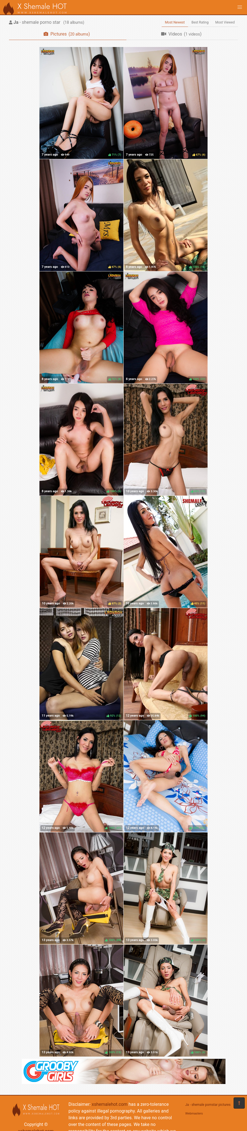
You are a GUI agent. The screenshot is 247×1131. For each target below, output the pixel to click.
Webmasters (194, 1113)
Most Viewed (225, 22)
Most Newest (175, 22)
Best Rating (199, 22)
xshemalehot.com (110, 1104)
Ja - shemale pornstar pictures (207, 1105)
